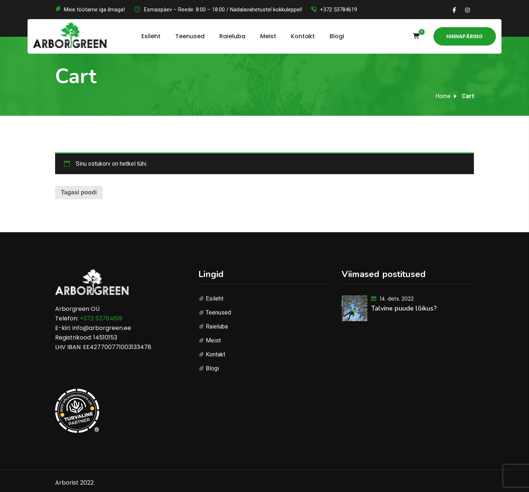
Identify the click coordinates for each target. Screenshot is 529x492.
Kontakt (303, 36)
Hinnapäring (464, 36)
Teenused (190, 36)
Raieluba (232, 36)
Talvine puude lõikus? (404, 308)
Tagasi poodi (79, 192)
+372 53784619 (338, 9)
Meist (268, 36)
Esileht (151, 36)
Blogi (337, 36)
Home (443, 96)
